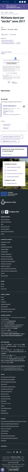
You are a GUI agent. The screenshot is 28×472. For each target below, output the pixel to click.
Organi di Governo (5, 219)
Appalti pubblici (4, 249)
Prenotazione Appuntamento (8, 386)
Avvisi (2, 286)
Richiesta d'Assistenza (6, 391)
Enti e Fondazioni (5, 229)
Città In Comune (12, 462)
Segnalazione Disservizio (7, 389)
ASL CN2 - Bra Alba (6, 428)
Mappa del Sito (4, 413)
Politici (2, 234)
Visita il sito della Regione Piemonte (10, 424)
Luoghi (2, 299)
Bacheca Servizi (5, 394)
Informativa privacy (5, 399)
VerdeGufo (3, 440)
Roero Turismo (4, 433)
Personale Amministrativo (7, 231)
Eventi (2, 297)
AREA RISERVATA (13, 470)
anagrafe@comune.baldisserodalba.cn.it (11, 114)
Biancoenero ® (15, 466)
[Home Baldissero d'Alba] (13, 7)
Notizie (10, 12)
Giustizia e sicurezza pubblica (8, 261)
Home (2, 12)
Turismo (3, 273)
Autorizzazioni (4, 252)
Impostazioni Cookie (6, 403)
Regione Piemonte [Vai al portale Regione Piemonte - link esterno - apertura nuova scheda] (5, 1)
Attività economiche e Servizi (8, 309)
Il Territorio (3, 302)
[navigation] (3, 6)
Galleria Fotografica (5, 304)
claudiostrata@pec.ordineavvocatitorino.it (13, 370)
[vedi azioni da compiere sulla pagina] (12, 34)
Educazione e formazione (7, 259)
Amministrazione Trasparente (8, 377)
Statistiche (3, 411)
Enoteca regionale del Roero (8, 436)
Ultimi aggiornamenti (6, 408)
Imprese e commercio (6, 264)
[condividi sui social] (4, 34)
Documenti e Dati (5, 226)
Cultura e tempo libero (6, 256)
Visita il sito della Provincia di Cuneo (10, 426)
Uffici (2, 224)
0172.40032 (11, 111)
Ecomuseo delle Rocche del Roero (9, 438)
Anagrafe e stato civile (6, 247)
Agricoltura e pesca (5, 242)
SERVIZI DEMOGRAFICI (9, 106)
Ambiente (3, 244)
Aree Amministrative (6, 222)
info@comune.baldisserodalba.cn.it (12, 326)
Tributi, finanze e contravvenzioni (9, 271)
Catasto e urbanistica (6, 254)
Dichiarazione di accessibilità (8, 379)
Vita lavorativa (4, 276)
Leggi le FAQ (4, 384)
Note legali (3, 401)
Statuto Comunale (5, 396)
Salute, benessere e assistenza (8, 268)
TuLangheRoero (5, 431)
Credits (2, 406)
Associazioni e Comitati (6, 311)
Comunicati (3, 289)
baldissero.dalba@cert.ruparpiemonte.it (13, 325)
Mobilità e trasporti (5, 266)
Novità (6, 12)
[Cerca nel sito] (24, 6)
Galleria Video (4, 306)
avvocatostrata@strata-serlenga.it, (13, 368)
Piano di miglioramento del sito (8, 382)
